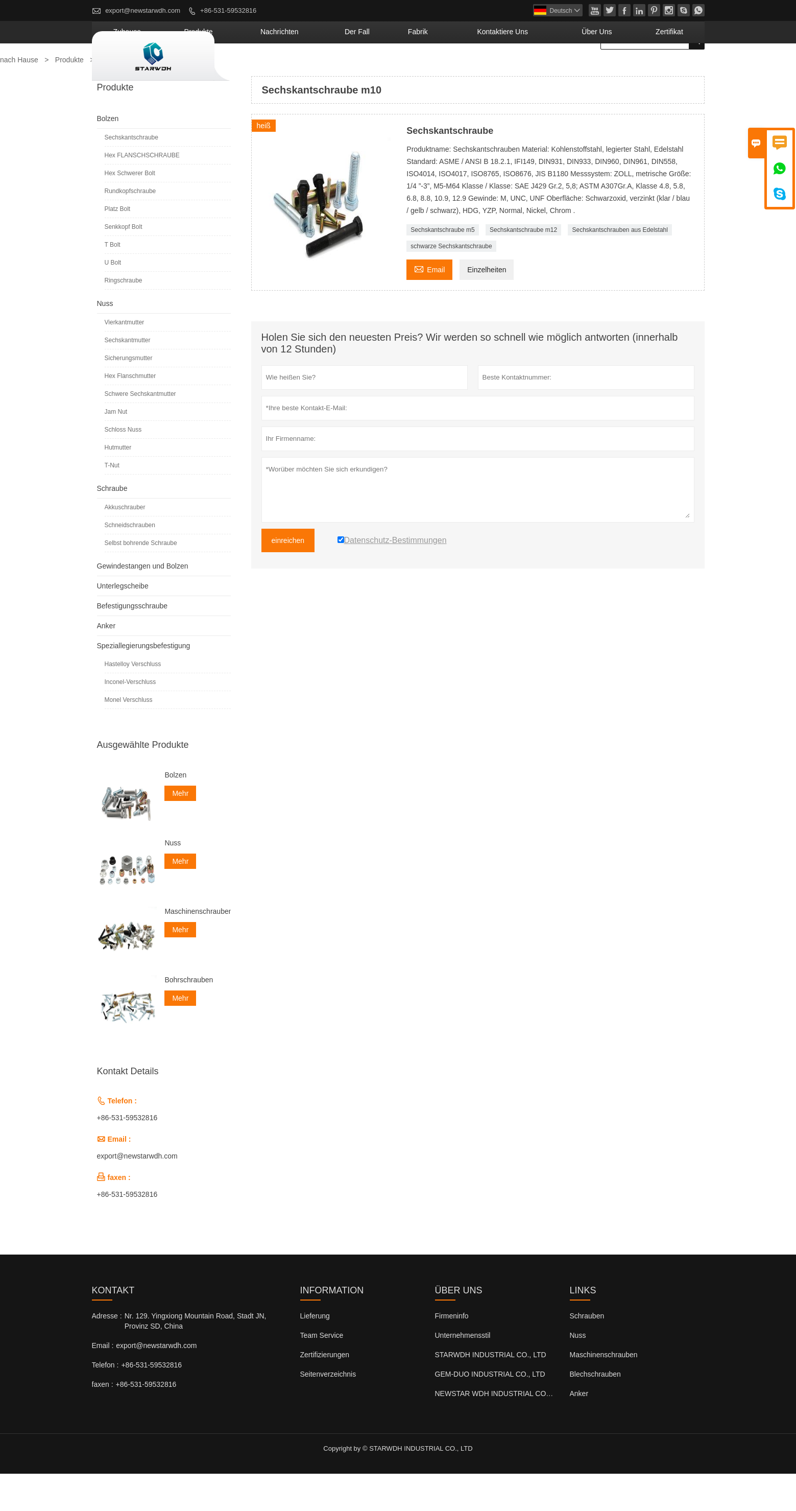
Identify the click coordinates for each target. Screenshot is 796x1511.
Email (429, 305)
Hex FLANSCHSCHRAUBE (142, 192)
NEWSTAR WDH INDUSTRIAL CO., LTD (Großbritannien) (527, 1431)
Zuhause (265, 69)
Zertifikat (678, 69)
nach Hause (19, 97)
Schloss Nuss (123, 466)
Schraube (112, 526)
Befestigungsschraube (132, 643)
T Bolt (112, 282)
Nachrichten (382, 69)
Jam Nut (116, 449)
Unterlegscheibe (123, 623)
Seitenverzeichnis (328, 1411)
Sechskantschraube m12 (523, 267)
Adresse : (107, 1353)
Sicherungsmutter (129, 395)
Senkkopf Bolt (123, 264)
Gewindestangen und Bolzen (142, 603)
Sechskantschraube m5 (442, 267)
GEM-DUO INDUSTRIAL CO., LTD (490, 1411)
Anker (106, 663)
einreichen (288, 578)
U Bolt (113, 299)
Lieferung (315, 1353)
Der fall (440, 69)
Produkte (319, 69)
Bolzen (108, 156)
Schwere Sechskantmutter (140, 431)
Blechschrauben (595, 1411)
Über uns (623, 69)
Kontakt (113, 1328)
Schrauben (587, 1353)
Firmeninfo (452, 1353)
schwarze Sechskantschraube (451, 283)
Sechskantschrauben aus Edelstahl (619, 267)
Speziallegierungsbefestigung (143, 683)
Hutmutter (118, 484)
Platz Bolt (118, 246)
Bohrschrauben (188, 1017)
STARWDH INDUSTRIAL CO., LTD (490, 1392)
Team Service (322, 1372)
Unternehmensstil (463, 1372)
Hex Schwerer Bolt (130, 210)
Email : (103, 1383)
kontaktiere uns (550, 69)
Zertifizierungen (325, 1392)
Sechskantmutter (128, 377)
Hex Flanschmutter (130, 413)
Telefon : (105, 1402)
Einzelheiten (486, 307)
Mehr (180, 831)
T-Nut (112, 502)
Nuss (105, 341)
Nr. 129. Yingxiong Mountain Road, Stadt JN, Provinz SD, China (196, 1358)
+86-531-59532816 (228, 10)
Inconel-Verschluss (130, 719)
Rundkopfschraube (130, 228)
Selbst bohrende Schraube (141, 580)
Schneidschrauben (130, 562)
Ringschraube (123, 317)
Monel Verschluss (129, 737)
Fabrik (487, 69)
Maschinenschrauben (197, 949)
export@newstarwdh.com (142, 10)
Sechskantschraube (131, 174)
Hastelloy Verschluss (133, 701)
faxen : (102, 1422)
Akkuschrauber (125, 544)
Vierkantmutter (124, 359)
